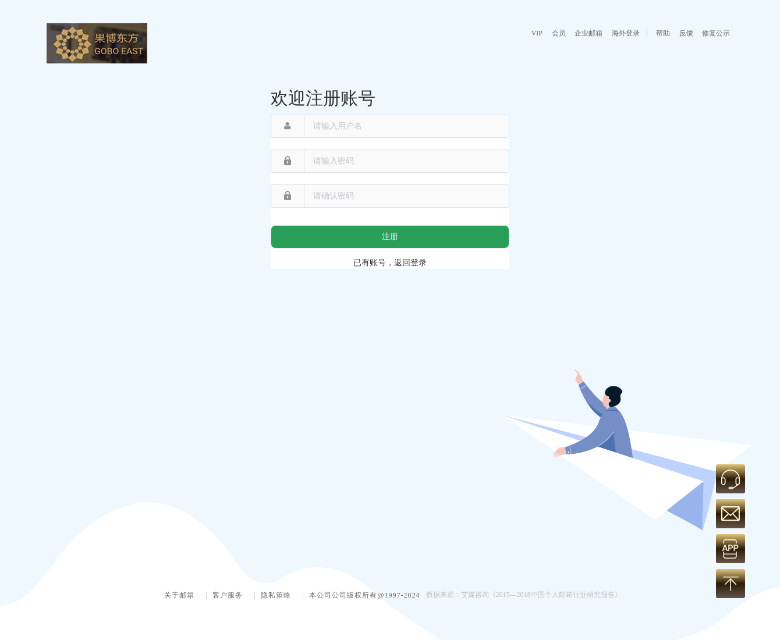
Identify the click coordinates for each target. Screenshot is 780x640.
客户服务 (227, 595)
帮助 (663, 33)
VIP (537, 33)
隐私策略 (276, 595)
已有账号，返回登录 (390, 262)
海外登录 (626, 33)
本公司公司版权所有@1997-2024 (364, 595)
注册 (390, 236)
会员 (559, 33)
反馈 (686, 33)
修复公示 (716, 33)
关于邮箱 (179, 595)
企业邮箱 (588, 33)
